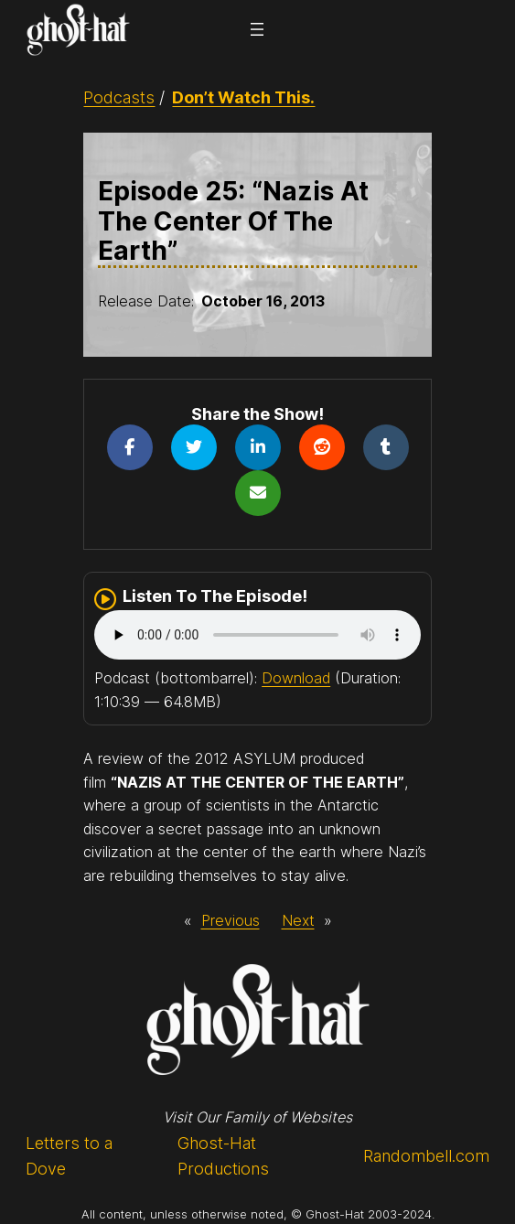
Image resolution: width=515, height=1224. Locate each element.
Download (296, 678)
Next (298, 920)
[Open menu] (257, 29)
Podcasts (119, 97)
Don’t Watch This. (243, 97)
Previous (230, 920)
